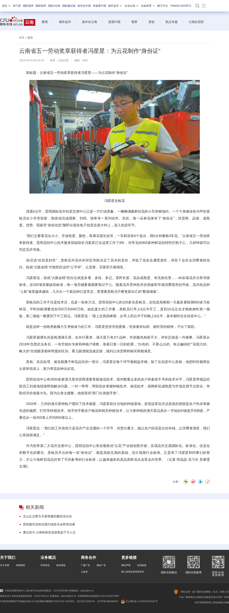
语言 (6, 5)
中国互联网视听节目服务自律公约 (17, 601)
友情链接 (141, 565)
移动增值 (60, 565)
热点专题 (171, 21)
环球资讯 (45, 565)
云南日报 (63, 60)
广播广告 (85, 565)
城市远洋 (115, 5)
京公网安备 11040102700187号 (139, 601)
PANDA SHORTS (181, 5)
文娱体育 (148, 5)
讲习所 (17, 5)
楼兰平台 (162, 5)
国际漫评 (28, 5)
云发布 (84, 571)
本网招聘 (20, 565)
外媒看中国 (99, 5)
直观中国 (114, 21)
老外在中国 (84, 5)
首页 (21, 37)
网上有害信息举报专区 (132, 571)
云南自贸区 (196, 21)
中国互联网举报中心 (12, 590)
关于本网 (4, 565)
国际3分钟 (54, 5)
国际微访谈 (69, 5)
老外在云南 (89, 21)
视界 (134, 21)
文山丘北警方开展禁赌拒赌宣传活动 (47, 516)
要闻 (45, 21)
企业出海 (131, 5)
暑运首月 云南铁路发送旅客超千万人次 (49, 532)
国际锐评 (40, 5)
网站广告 (101, 565)
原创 (151, 21)
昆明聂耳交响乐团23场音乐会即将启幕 (49, 524)
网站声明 (126, 565)
